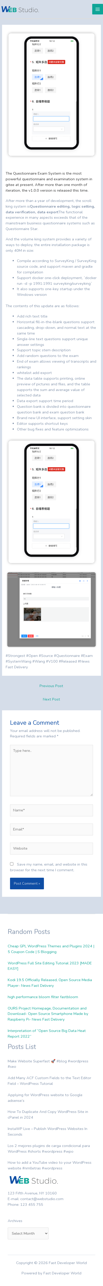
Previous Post (51, 685)
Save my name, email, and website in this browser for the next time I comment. (48, 867)
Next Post (51, 699)
